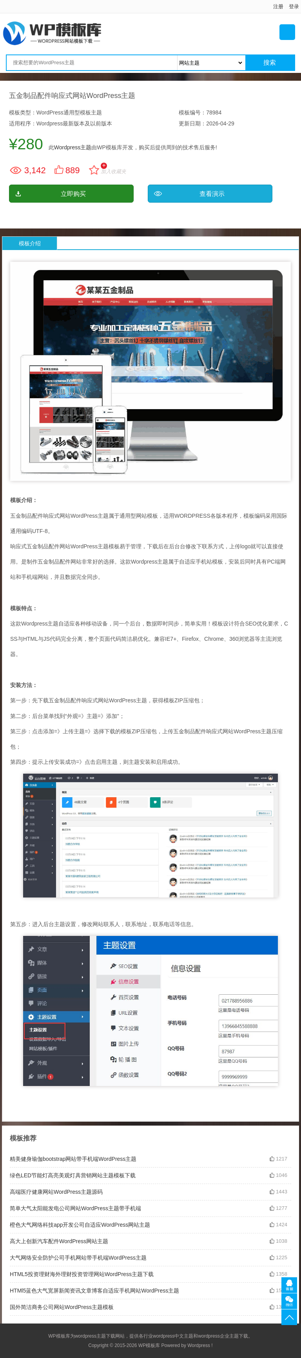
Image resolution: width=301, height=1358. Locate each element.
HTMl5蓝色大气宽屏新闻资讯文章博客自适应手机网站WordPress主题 (94, 1290)
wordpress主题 (90, 1336)
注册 (278, 6)
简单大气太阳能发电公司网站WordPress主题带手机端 (75, 1208)
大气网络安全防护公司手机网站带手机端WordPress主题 (78, 1258)
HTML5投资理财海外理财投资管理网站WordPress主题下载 (82, 1274)
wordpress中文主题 (173, 1336)
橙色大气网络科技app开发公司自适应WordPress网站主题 (80, 1225)
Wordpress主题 (72, 147)
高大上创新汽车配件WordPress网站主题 (59, 1241)
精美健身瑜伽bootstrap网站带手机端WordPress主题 (73, 1159)
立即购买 (73, 193)
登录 (294, 6)
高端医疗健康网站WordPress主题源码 (56, 1192)
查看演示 (212, 193)
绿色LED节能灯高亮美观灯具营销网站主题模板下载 (73, 1175)
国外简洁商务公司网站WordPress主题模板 (62, 1307)
